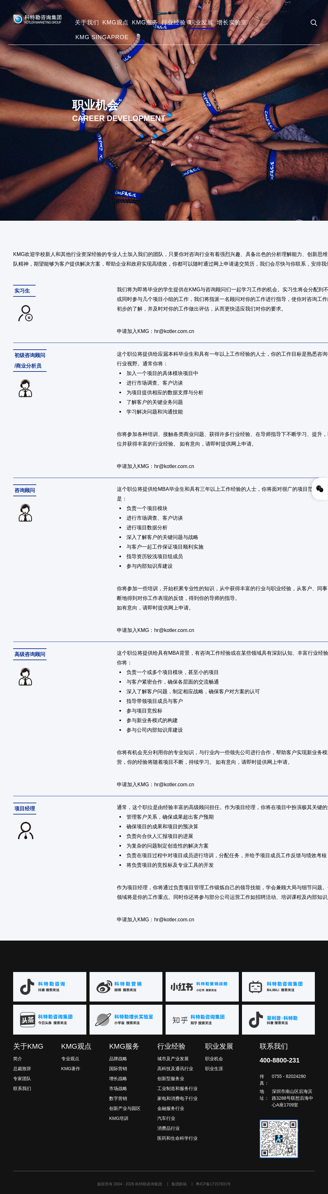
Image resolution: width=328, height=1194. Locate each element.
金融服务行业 (170, 1108)
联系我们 (22, 1088)
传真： (264, 1080)
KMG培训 (118, 1118)
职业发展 (219, 1046)
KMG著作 (71, 1068)
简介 (17, 1058)
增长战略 (118, 1078)
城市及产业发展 (173, 1058)
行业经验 (171, 1046)
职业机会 (214, 1058)
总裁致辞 (22, 1068)
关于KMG (28, 1046)
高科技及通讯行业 (175, 1068)
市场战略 (118, 1088)
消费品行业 (168, 1128)
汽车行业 (166, 1118)
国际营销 (118, 1068)
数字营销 (118, 1098)
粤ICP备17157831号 (213, 1184)
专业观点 (70, 1058)
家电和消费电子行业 (177, 1098)
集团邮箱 (179, 1184)
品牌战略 (118, 1058)
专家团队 (22, 1078)
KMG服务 (124, 1046)
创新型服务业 (170, 1078)
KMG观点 (76, 1046)
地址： (264, 1095)
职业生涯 (214, 1068)
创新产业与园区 (125, 1108)
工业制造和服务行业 (177, 1088)
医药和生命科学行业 (177, 1138)
